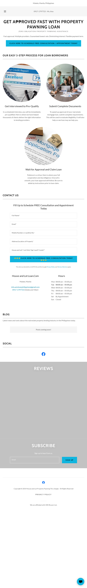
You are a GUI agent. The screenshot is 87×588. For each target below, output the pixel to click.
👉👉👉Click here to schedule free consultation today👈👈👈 (43, 259)
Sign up (69, 460)
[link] (43, 28)
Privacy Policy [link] (51, 267)
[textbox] (43, 216)
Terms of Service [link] (62, 267)
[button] (6, 11)
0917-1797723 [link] (40, 11)
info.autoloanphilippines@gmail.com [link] (25, 287)
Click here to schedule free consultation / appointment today (43, 43)
